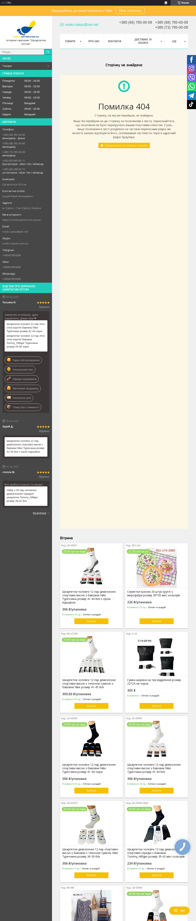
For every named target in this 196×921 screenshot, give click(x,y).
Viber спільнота (130, 10)
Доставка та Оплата (143, 41)
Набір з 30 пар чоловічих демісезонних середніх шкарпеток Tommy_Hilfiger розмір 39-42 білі (22, 495)
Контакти (114, 41)
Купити (91, 621)
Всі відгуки (39, 513)
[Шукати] (48, 52)
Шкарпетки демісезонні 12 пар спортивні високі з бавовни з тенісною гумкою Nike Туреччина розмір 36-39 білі (90, 853)
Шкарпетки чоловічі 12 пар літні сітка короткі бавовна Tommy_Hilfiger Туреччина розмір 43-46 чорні (26, 341)
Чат (179, 910)
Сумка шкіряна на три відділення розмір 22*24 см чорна (154, 681)
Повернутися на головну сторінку (126, 145)
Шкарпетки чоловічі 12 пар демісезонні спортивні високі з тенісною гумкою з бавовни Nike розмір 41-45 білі (89, 683)
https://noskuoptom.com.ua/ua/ (21, 220)
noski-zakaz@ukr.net (15, 231)
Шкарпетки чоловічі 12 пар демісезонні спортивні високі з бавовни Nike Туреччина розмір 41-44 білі (154, 768)
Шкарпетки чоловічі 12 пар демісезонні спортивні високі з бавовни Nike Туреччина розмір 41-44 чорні (89, 768)
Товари (7, 66)
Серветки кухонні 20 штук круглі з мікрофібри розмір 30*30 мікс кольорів (153, 593)
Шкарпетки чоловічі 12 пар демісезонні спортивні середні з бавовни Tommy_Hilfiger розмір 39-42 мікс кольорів (156, 853)
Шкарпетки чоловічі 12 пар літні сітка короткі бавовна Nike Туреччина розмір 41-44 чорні (26, 327)
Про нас (93, 41)
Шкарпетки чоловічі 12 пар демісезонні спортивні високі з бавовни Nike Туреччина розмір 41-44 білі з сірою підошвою (25, 446)
